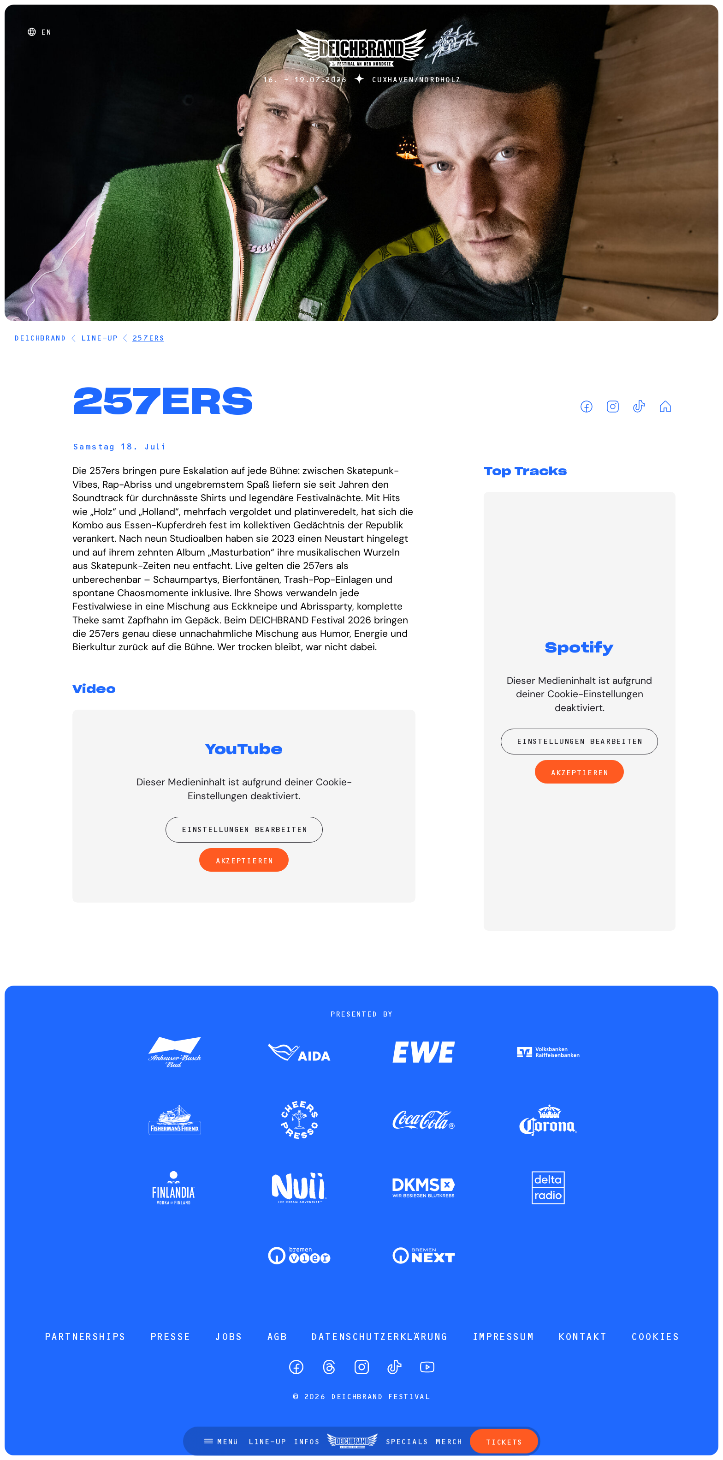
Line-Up (99, 338)
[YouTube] (427, 1367)
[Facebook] (586, 406)
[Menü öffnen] (221, 1393)
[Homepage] (665, 406)
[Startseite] (361, 71)
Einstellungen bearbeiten (244, 829)
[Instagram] (612, 406)
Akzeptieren (244, 860)
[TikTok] (638, 406)
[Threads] (329, 1367)
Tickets (504, 1393)
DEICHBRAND (40, 338)
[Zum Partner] (174, 1053)
